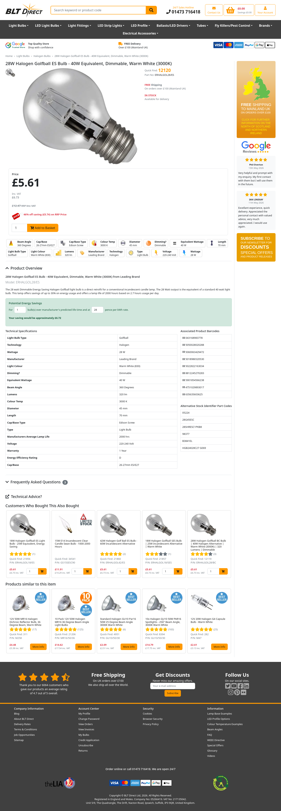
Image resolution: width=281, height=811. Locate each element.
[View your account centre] (265, 10)
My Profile (84, 713)
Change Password (88, 719)
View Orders (85, 724)
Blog (16, 713)
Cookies (147, 713)
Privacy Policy (151, 724)
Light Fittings (78, 25)
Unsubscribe (85, 745)
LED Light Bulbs (47, 25)
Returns (83, 750)
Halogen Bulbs (42, 56)
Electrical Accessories (139, 33)
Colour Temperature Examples (225, 724)
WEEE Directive (216, 740)
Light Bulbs (17, 25)
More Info (38, 646)
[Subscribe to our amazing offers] (172, 686)
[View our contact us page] (214, 10)
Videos (211, 756)
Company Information (29, 708)
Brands (264, 25)
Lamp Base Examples (219, 713)
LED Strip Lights (110, 25)
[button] (229, 544)
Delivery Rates (22, 724)
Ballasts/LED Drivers (172, 25)
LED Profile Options (218, 719)
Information (215, 708)
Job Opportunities (24, 735)
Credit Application (88, 740)
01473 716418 (183, 12)
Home (8, 56)
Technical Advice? (23, 496)
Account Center (88, 708)
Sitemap (19, 740)
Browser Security (153, 719)
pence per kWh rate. (117, 309)
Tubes (201, 25)
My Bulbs (83, 735)
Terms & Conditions (25, 729)
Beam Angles (215, 729)
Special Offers (215, 745)
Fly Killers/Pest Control (232, 25)
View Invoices (86, 729)
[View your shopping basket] (239, 10)
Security (148, 708)
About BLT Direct (24, 719)
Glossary (212, 750)
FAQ (209, 735)
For (11, 309)
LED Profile (139, 25)
